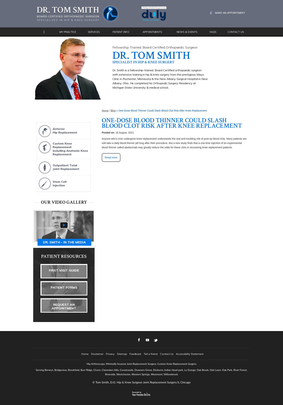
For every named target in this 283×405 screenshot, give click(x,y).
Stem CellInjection (52, 184)
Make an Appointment (230, 12)
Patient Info (121, 32)
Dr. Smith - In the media (64, 242)
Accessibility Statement (189, 354)
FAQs (213, 32)
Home (44, 32)
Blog (113, 110)
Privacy (110, 354)
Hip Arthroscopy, (96, 363)
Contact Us (236, 32)
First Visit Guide (64, 270)
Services (94, 32)
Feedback (135, 354)
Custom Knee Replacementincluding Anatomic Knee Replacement (63, 148)
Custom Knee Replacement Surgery (177, 363)
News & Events (187, 32)
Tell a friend (151, 354)
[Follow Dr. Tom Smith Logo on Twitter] (155, 340)
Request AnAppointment (64, 306)
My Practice (68, 32)
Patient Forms (64, 287)
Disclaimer (97, 354)
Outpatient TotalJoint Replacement (58, 167)
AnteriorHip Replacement (57, 131)
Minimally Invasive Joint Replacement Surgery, (131, 363)
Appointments (152, 32)
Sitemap (122, 354)
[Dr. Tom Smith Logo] (78, 13)
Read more (111, 157)
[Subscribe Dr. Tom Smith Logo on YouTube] (147, 340)
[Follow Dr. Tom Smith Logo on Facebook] (139, 340)
